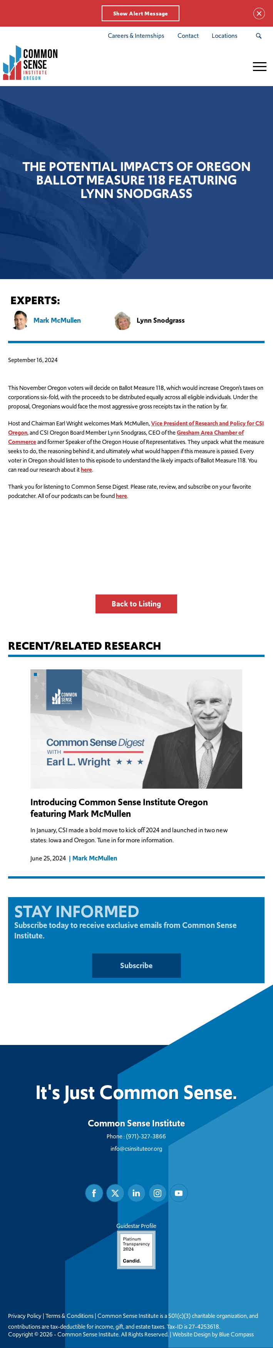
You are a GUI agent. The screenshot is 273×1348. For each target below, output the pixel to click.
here (86, 470)
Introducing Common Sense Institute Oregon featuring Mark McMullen (119, 808)
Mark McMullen (95, 858)
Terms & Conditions (69, 1316)
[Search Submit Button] (258, 36)
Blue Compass (236, 1335)
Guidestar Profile (137, 1246)
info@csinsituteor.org (136, 1149)
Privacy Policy (25, 1316)
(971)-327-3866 (146, 1137)
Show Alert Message (140, 13)
